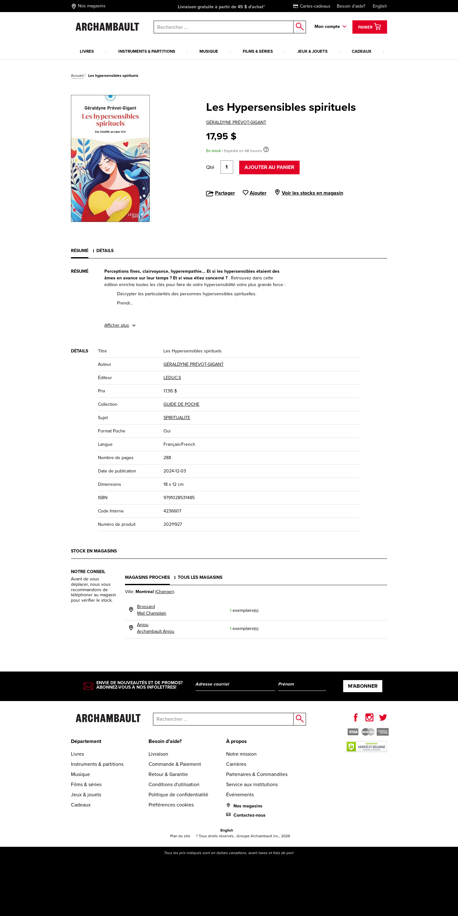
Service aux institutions (252, 784)
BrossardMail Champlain (151, 610)
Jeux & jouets (312, 51)
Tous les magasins (200, 577)
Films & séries (258, 51)
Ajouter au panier (269, 167)
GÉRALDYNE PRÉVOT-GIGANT (236, 122)
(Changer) (164, 591)
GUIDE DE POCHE (181, 404)
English (380, 6)
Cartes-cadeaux (311, 6)
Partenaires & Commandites (257, 774)
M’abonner (363, 686)
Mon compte (327, 26)
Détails (105, 250)
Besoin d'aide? (351, 6)
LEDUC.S (172, 377)
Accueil (77, 75)
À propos (236, 741)
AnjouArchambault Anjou (155, 628)
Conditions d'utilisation (174, 784)
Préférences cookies (171, 804)
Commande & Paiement (175, 764)
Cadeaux (361, 51)
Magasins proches (147, 577)
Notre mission (241, 754)
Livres (87, 51)
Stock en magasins (94, 551)
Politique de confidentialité (178, 794)
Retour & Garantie (168, 774)
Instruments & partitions (146, 51)
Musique (208, 51)
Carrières (236, 764)
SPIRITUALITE (176, 417)
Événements (240, 794)
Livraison (158, 754)
